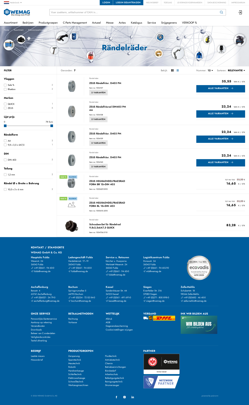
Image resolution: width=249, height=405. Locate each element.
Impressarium (238, 2)
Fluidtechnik (110, 356)
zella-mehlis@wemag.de (193, 300)
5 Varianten (98, 119)
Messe (110, 23)
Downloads (36, 329)
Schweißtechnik (75, 381)
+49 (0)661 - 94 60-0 (42, 267)
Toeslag (168, 2)
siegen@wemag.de (153, 300)
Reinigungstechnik (113, 381)
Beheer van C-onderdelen (43, 333)
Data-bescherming (217, 2)
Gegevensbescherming (117, 326)
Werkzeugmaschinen (78, 385)
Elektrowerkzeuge (76, 378)
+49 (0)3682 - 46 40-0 (193, 297)
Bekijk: (164, 70)
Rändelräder (94, 78)
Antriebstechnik (112, 359)
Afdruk (109, 318)
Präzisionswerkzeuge (37, 29)
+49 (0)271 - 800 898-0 (156, 297)
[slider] (5, 125)
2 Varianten (98, 92)
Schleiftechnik (74, 374)
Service (151, 23)
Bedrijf (36, 351)
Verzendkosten (38, 326)
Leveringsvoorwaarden (189, 2)
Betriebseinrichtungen (115, 367)
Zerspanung (55, 29)
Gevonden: (67, 70)
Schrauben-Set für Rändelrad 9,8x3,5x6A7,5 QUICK (105, 226)
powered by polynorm (210, 395)
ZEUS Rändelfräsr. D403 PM (105, 83)
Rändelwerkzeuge (72, 29)
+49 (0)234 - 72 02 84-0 (81, 297)
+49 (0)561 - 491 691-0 (118, 297)
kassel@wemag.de (116, 300)
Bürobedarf (110, 370)
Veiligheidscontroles (40, 337)
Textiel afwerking (39, 340)
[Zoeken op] (221, 12)
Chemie (109, 363)
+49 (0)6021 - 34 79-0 (43, 297)
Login (106, 2)
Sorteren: (222, 70)
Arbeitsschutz (111, 374)
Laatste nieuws (38, 356)
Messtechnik (74, 363)
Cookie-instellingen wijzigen (119, 329)
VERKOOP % (189, 23)
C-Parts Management (75, 23)
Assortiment (18, 29)
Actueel (96, 23)
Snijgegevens (169, 23)
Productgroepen (48, 23)
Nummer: (201, 70)
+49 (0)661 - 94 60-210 (156, 267)
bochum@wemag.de (79, 300)
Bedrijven (28, 23)
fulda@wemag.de (40, 271)
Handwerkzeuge (76, 370)
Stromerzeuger (112, 385)
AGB (108, 322)
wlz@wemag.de (152, 271)
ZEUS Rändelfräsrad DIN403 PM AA (107, 108)
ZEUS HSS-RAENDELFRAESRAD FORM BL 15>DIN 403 (107, 204)
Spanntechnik (74, 359)
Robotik (72, 367)
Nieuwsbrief (152, 2)
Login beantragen (128, 2)
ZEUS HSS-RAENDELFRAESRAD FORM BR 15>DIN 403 (107, 183)
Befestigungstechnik (114, 378)
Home (6, 29)
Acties (122, 23)
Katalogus (136, 23)
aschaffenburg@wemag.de (45, 300)
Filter (8, 70)
